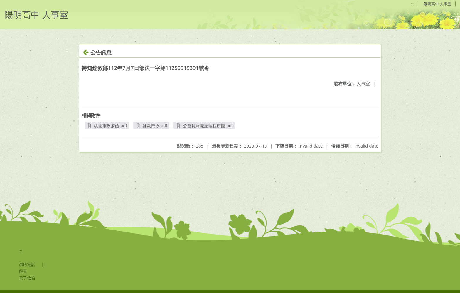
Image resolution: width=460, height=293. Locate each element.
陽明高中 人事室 (437, 3)
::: (412, 3)
